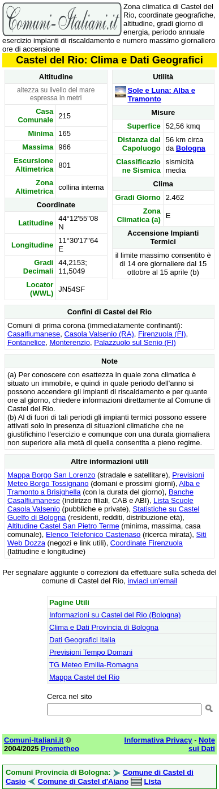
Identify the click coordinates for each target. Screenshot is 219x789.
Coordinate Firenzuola (146, 543)
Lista (152, 781)
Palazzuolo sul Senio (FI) (135, 342)
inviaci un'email (153, 581)
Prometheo (60, 748)
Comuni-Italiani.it (33, 740)
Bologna (190, 148)
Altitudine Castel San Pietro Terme (63, 526)
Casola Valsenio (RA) (99, 334)
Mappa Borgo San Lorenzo (51, 475)
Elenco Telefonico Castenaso (93, 534)
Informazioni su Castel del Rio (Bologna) (115, 615)
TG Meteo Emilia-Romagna (94, 664)
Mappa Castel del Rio (84, 677)
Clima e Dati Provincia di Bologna (103, 627)
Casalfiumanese (33, 334)
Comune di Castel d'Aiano (83, 781)
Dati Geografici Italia (82, 640)
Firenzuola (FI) (162, 334)
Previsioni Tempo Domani (90, 652)
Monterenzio (69, 342)
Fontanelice (26, 342)
